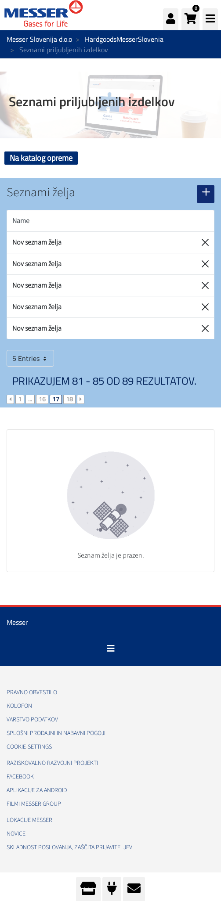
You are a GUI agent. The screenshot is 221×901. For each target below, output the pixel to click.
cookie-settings (29, 746)
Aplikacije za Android (37, 790)
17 (55, 399)
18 (69, 399)
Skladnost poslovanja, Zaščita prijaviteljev (69, 847)
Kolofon (19, 706)
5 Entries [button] (30, 358)
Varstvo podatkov (32, 719)
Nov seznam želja (37, 242)
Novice (16, 833)
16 (42, 399)
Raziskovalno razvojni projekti (52, 763)
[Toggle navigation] (110, 648)
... (30, 399)
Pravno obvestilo (32, 692)
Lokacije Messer (29, 820)
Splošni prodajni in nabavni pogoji (56, 733)
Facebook (20, 776)
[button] (190, 19)
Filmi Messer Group (34, 804)
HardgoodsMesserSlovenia (124, 39)
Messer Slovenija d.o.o (39, 39)
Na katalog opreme (41, 158)
